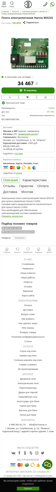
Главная (5, 11)
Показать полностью (12, 216)
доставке (19, 153)
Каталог (15, 11)
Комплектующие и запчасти (34, 11)
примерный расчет (27, 134)
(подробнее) (28, 484)
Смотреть (20, 238)
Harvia (52, 108)
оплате (19, 173)
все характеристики (10, 119)
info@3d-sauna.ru (38, 424)
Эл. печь (51, 112)
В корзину (27, 90)
